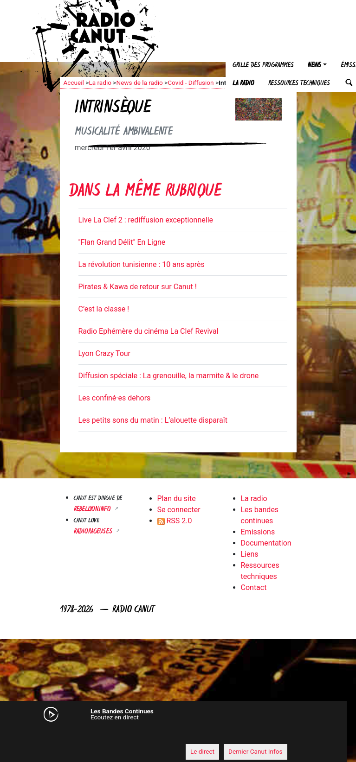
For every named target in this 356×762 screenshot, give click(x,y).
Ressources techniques (299, 83)
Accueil (74, 82)
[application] (169, 734)
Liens (250, 554)
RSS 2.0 (174, 520)
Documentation (266, 543)
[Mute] (62, 734)
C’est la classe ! (103, 309)
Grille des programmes (263, 65)
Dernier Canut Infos (255, 751)
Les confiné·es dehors (114, 398)
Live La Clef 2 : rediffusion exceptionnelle (146, 220)
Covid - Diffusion (191, 82)
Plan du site (176, 498)
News (314, 65)
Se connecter (179, 509)
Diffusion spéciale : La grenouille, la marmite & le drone (168, 375)
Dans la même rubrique (145, 192)
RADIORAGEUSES (94, 532)
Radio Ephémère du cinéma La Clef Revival (148, 331)
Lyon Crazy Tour (104, 353)
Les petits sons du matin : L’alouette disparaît (152, 420)
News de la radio (139, 82)
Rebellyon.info (93, 509)
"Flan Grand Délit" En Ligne (122, 242)
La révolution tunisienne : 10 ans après (141, 264)
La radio (243, 83)
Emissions (258, 531)
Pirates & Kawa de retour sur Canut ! (137, 286)
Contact (254, 587)
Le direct (202, 751)
